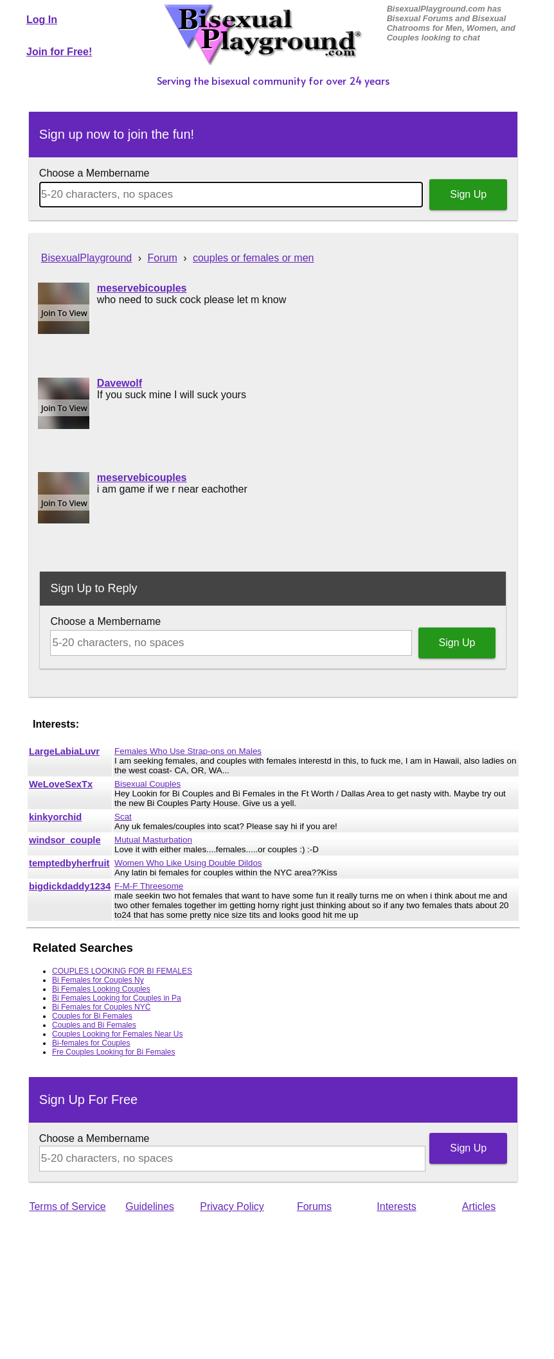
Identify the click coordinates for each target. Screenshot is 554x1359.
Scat (123, 816)
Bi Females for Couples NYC (101, 1007)
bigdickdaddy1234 (70, 886)
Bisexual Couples (147, 784)
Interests (396, 1206)
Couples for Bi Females (92, 1016)
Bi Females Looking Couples (101, 989)
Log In (41, 19)
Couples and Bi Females (94, 1025)
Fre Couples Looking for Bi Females (113, 1052)
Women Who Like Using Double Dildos (188, 863)
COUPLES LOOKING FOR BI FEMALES (122, 971)
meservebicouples (142, 288)
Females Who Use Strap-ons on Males (188, 751)
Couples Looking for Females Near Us (117, 1034)
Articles (479, 1206)
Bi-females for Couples (91, 1043)
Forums (314, 1206)
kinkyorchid (55, 817)
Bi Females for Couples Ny (98, 980)
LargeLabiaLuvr (64, 751)
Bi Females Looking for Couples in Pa (116, 998)
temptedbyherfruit (69, 863)
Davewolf (119, 383)
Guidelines (149, 1206)
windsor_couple (65, 840)
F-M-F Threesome (148, 886)
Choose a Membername (94, 173)
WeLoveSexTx (61, 784)
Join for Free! (59, 51)
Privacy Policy (232, 1206)
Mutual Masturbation (153, 840)
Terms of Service (67, 1206)
